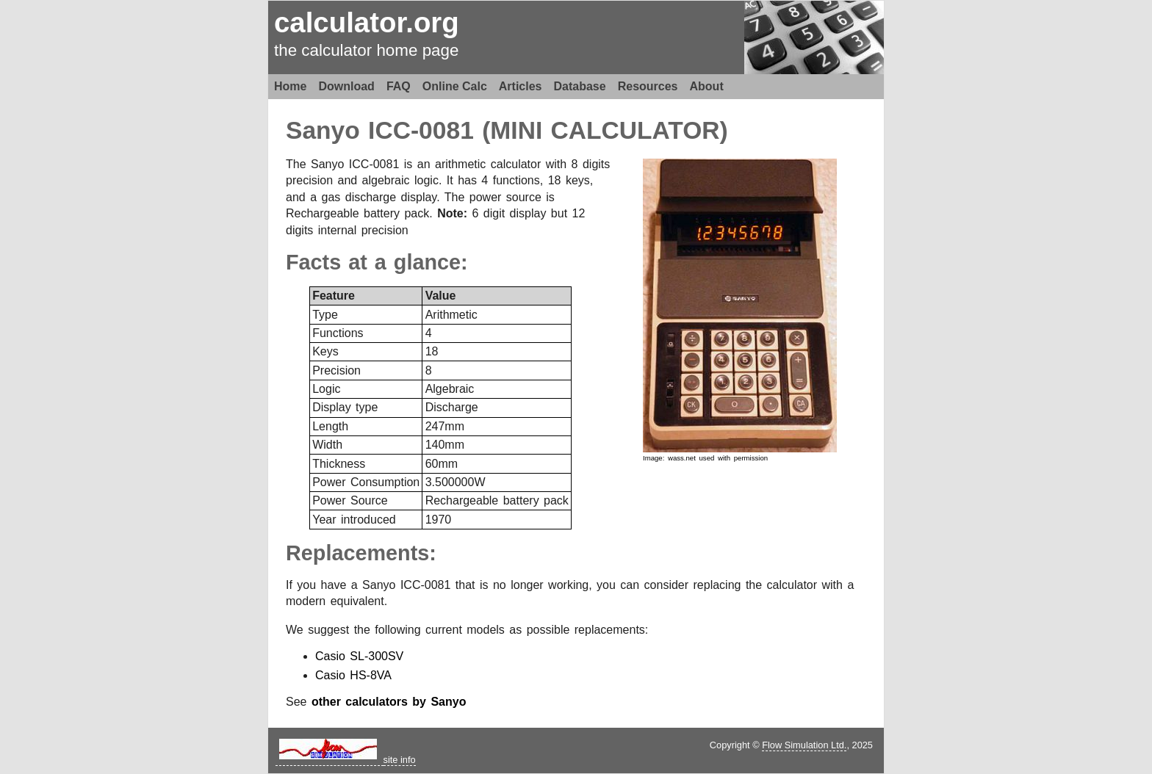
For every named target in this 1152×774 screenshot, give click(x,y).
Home (290, 86)
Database (580, 86)
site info (400, 759)
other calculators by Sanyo (389, 701)
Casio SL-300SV (359, 656)
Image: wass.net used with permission (705, 458)
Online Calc (454, 86)
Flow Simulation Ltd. (804, 745)
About (707, 86)
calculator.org (366, 22)
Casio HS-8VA (353, 675)
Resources (648, 86)
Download (346, 86)
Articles (520, 86)
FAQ (398, 86)
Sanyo (323, 130)
